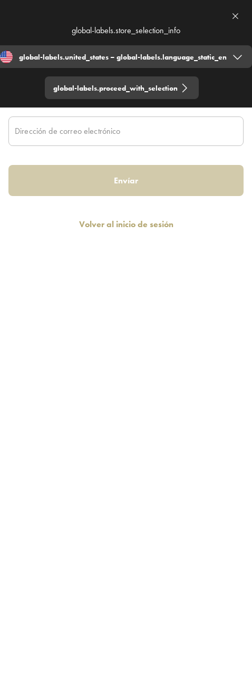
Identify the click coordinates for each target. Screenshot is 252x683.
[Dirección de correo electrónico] (126, 131)
